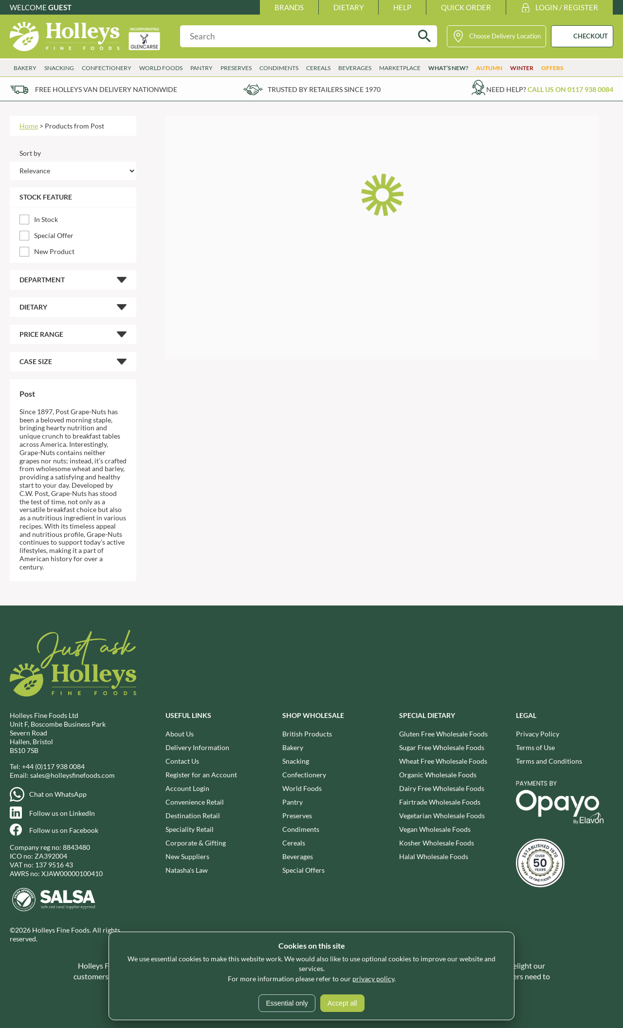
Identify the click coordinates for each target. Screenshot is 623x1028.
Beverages (354, 68)
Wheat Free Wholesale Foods (443, 761)
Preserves (236, 68)
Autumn (489, 68)
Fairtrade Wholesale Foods (439, 802)
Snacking (59, 68)
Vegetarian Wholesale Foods (442, 815)
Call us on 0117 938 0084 (570, 89)
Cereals (318, 68)
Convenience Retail (194, 802)
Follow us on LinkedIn (62, 813)
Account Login (187, 788)
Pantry (201, 68)
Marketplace (400, 68)
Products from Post (74, 126)
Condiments (278, 68)
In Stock (46, 219)
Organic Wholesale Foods (437, 775)
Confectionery (106, 68)
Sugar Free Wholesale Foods (441, 747)
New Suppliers (187, 856)
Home (28, 126)
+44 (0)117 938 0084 (53, 766)
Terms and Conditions (549, 761)
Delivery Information (197, 747)
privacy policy (373, 978)
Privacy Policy (537, 734)
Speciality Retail (189, 829)
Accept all (342, 1003)
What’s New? (448, 68)
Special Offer (53, 235)
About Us (179, 734)
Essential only (287, 1003)
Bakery (25, 68)
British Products (307, 734)
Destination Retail (192, 815)
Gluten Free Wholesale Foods (443, 734)
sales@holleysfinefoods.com (72, 775)
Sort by (30, 153)
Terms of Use (535, 747)
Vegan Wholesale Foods (435, 829)
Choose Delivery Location (505, 36)
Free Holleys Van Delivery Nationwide (106, 89)
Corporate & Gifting (195, 843)
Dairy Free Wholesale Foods (441, 788)
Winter (521, 68)
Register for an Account (201, 775)
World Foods (161, 68)
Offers (552, 68)
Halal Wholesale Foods (433, 856)
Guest (60, 7)
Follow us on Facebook (63, 830)
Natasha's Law (186, 870)
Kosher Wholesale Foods (436, 843)
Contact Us (182, 761)
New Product (54, 251)
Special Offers (303, 870)
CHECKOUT (590, 36)
